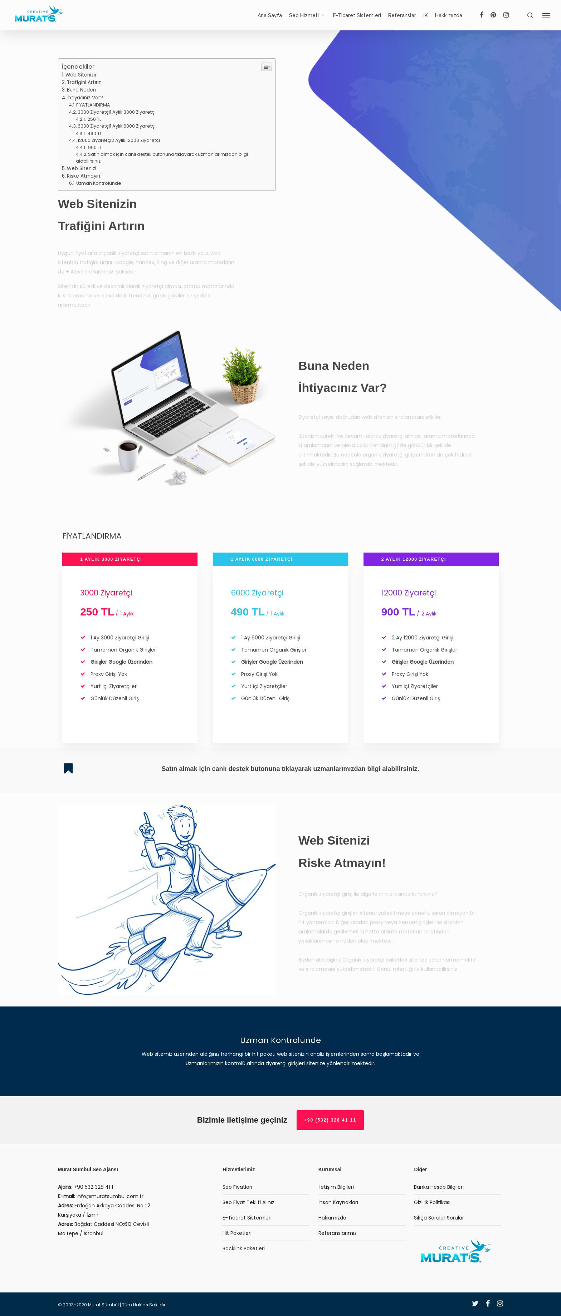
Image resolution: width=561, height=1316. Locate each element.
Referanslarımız (337, 1233)
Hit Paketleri (237, 1233)
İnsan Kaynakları (338, 1202)
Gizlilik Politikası (432, 1202)
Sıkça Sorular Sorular (439, 1217)
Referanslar (402, 15)
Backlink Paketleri (244, 1248)
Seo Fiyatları (237, 1187)
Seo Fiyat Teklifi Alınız (248, 1202)
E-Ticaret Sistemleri (357, 15)
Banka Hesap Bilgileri (439, 1187)
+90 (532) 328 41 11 (330, 1120)
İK (425, 15)
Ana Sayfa (270, 15)
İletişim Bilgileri (336, 1187)
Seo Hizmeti (307, 15)
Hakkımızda (448, 15)
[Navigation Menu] (546, 15)
